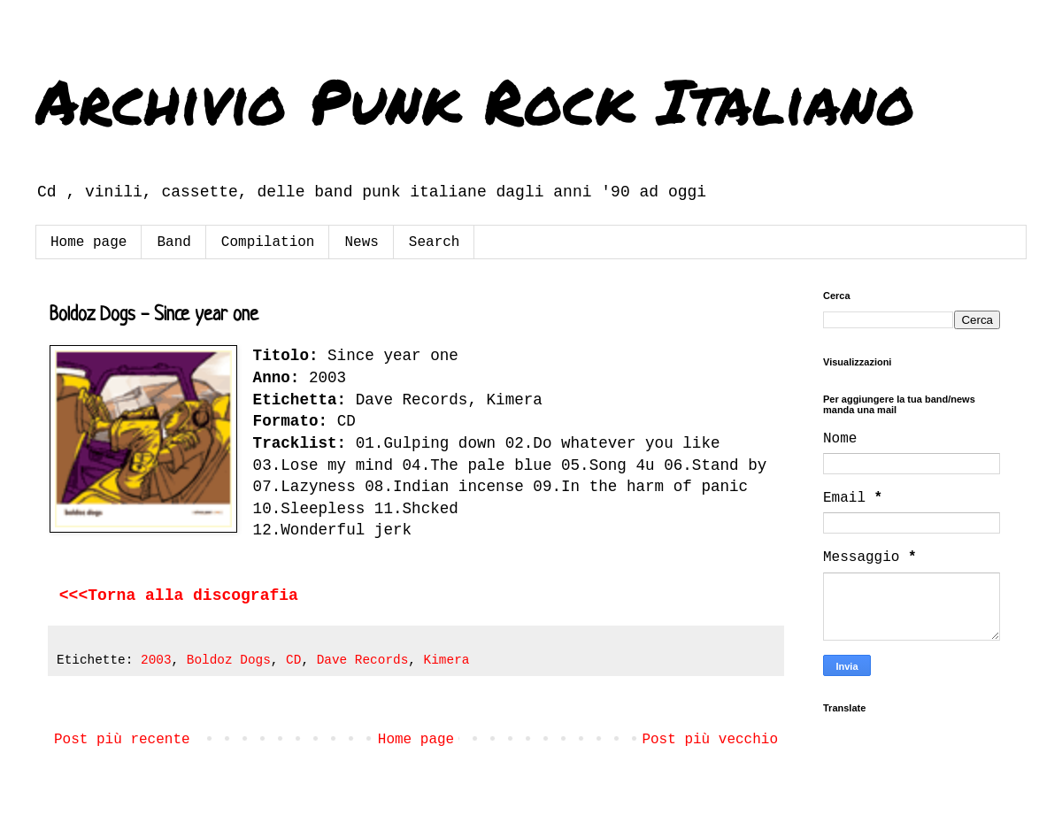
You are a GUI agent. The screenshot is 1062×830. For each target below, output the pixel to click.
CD (293, 660)
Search (434, 242)
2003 (156, 660)
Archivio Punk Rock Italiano (475, 100)
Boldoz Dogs (229, 660)
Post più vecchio (710, 740)
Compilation (268, 242)
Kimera (447, 660)
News (361, 242)
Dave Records (363, 660)
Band (173, 242)
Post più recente (122, 740)
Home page (88, 242)
